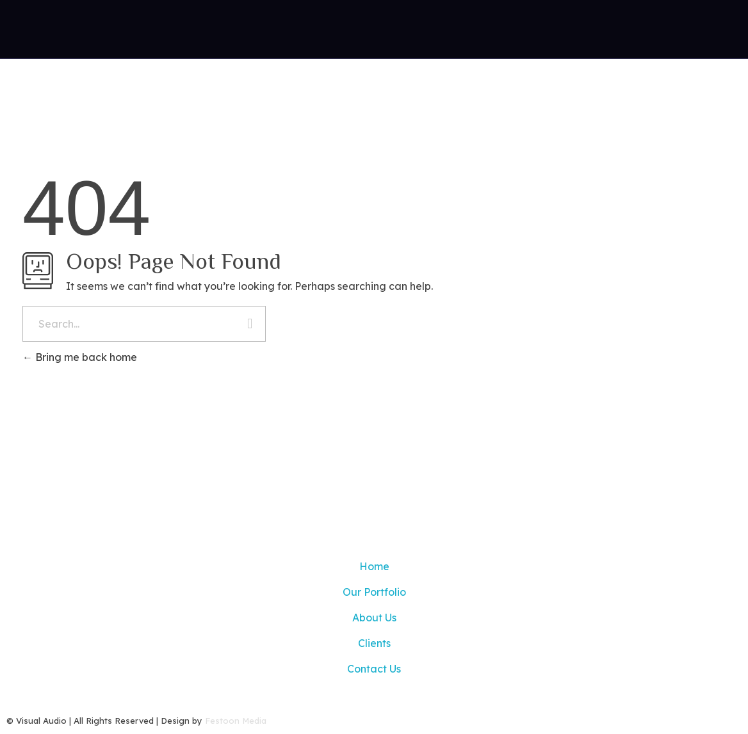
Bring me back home (79, 357)
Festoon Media (235, 720)
